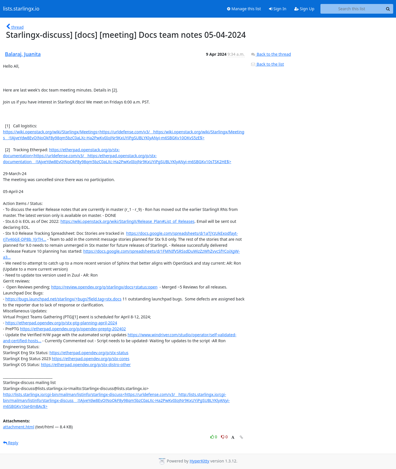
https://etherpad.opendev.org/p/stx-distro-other (86, 364)
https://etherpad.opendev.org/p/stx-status (88, 352)
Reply (10, 442)
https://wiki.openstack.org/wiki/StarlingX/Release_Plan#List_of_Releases (128, 221)
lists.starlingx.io (21, 8)
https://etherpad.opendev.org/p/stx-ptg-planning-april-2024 (61, 322)
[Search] (388, 9)
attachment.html (18, 426)
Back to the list (267, 64)
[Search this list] (351, 9)
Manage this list (244, 8)
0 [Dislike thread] (224, 436)
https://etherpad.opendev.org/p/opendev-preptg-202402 (73, 328)
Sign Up (304, 8)
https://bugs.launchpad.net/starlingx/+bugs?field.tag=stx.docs (63, 299)
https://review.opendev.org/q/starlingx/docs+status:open (104, 287)
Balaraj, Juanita (23, 54)
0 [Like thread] (214, 436)
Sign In (277, 8)
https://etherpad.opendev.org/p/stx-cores (90, 358)
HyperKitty (199, 461)
